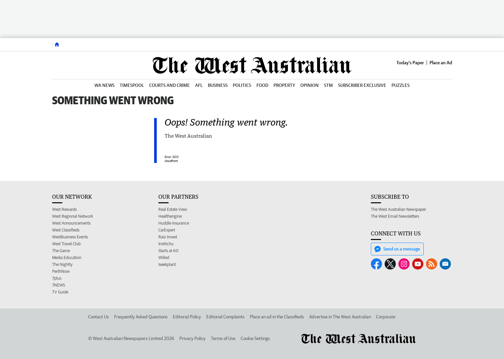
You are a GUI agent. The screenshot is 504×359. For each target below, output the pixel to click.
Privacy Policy (192, 338)
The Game (61, 250)
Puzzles (401, 85)
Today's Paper (410, 62)
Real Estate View (172, 209)
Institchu (165, 243)
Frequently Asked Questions (141, 316)
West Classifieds (65, 230)
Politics (242, 85)
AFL (199, 85)
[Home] (57, 45)
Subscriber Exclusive (362, 85)
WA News (104, 85)
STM (328, 85)
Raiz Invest (167, 236)
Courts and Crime (169, 85)
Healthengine (170, 216)
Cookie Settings (255, 338)
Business (218, 85)
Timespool (132, 85)
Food (262, 85)
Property (284, 85)
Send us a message (397, 249)
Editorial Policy (187, 316)
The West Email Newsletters (395, 216)
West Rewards (64, 209)
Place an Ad (441, 62)
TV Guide (60, 291)
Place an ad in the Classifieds (277, 316)
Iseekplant (167, 264)
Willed (163, 257)
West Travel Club (66, 243)
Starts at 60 (168, 250)
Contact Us (98, 316)
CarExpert (166, 230)
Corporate (385, 316)
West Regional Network (72, 216)
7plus (56, 278)
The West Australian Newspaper (398, 209)
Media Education (66, 257)
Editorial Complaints (225, 316)
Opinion (309, 85)
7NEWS (58, 285)
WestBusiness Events (70, 236)
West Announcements (71, 223)
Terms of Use (223, 338)
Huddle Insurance (173, 223)
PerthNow (61, 271)
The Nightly (62, 264)
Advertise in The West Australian (340, 316)
